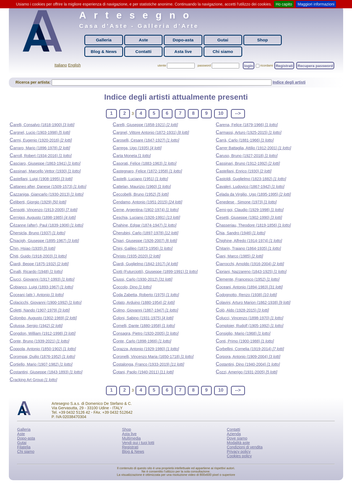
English (74, 65)
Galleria (103, 40)
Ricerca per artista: (33, 82)
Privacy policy (239, 451)
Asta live (183, 51)
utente (162, 65)
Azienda (234, 434)
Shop (262, 40)
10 (220, 113)
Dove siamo (237, 438)
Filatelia (23, 447)
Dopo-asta (183, 40)
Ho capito (284, 4)
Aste (143, 40)
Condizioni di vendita (244, 447)
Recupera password (315, 65)
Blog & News (104, 51)
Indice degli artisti (289, 82)
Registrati (284, 65)
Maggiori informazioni (316, 4)
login (248, 65)
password (204, 65)
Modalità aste (238, 442)
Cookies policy (239, 456)
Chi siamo (223, 51)
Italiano (60, 65)
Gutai (222, 40)
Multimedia (131, 438)
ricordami (266, 65)
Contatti (143, 51)
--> (238, 113)
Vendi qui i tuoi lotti (138, 442)
